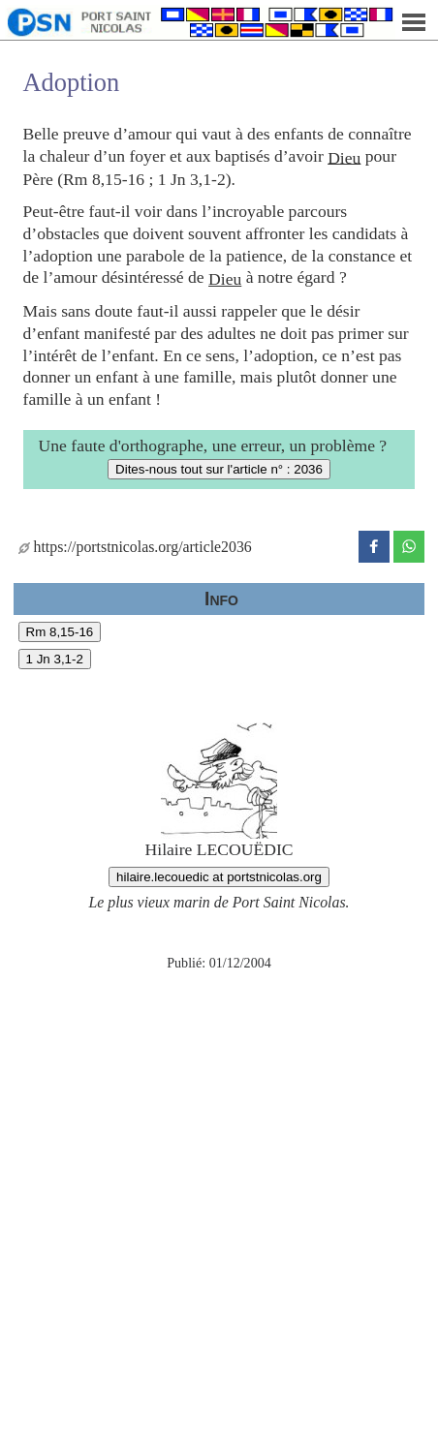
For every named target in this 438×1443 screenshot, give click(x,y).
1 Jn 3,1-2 (54, 659)
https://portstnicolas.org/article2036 (135, 546)
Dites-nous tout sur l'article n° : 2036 (219, 469)
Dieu (344, 157)
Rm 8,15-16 (60, 632)
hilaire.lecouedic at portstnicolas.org (219, 877)
